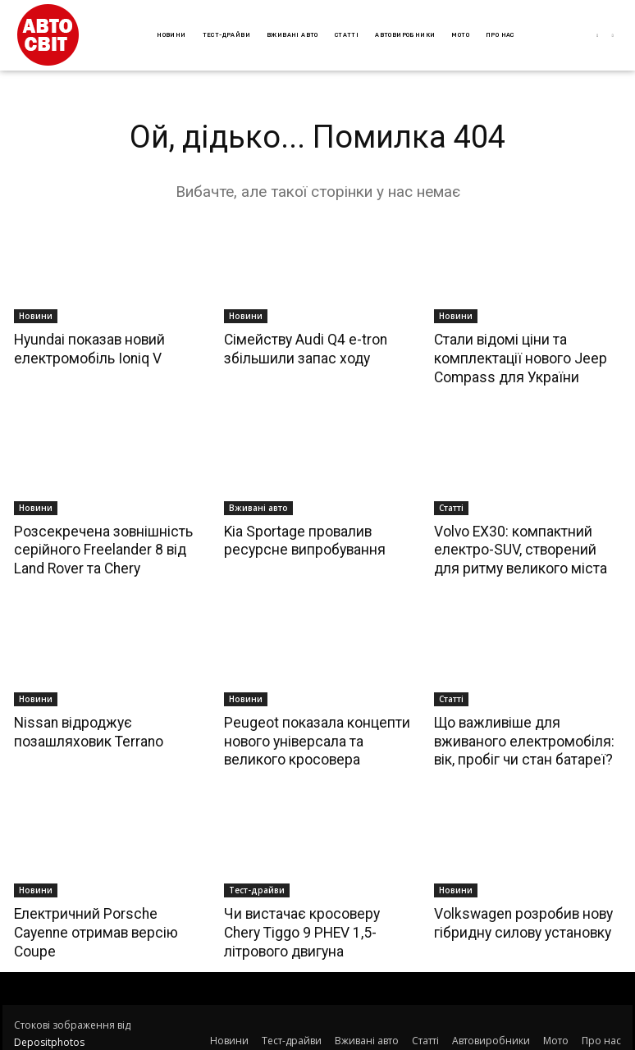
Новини (36, 316)
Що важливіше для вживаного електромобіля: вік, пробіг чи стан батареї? (520, 737)
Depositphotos (49, 1036)
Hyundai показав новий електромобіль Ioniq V (87, 348)
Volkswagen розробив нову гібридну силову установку (520, 918)
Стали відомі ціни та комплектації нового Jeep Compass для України (517, 357)
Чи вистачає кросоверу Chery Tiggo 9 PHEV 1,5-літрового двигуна (317, 927)
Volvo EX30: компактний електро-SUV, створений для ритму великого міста (524, 548)
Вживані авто (258, 506)
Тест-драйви (257, 885)
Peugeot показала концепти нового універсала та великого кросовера (313, 737)
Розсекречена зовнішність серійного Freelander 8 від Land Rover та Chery (99, 548)
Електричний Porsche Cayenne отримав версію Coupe (92, 927)
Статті (451, 506)
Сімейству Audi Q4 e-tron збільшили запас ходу (303, 348)
